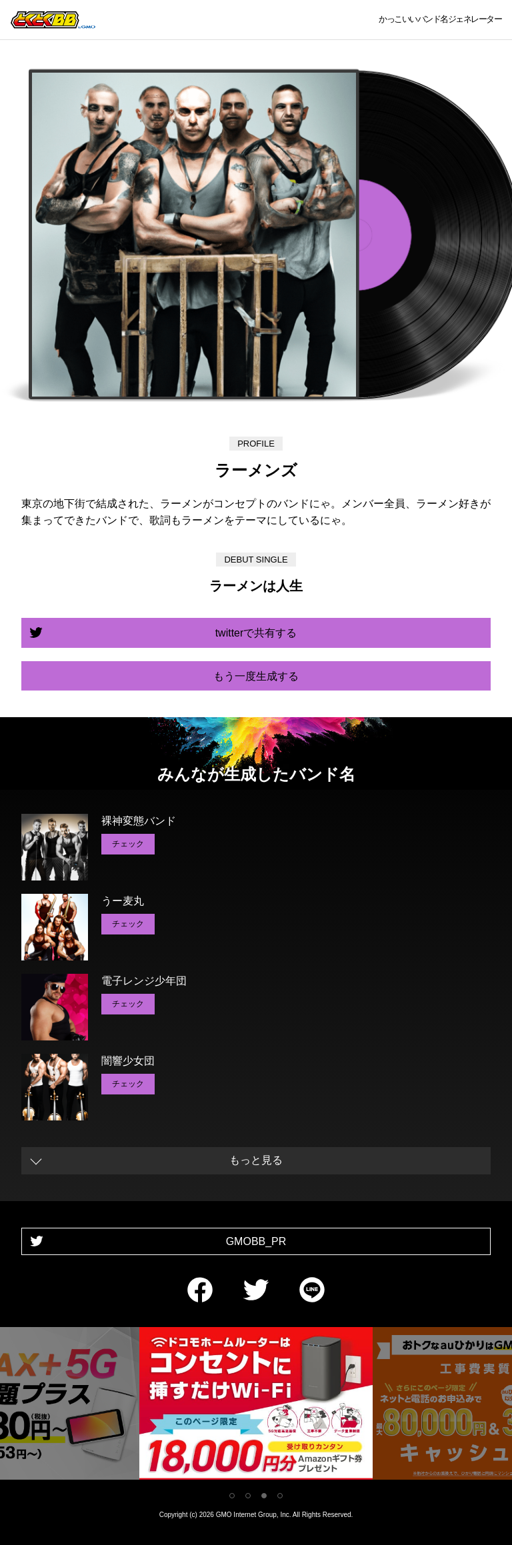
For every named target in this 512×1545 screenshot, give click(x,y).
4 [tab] (280, 1496)
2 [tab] (248, 1496)
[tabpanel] (256, 1406)
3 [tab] (264, 1496)
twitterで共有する (256, 633)
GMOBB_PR (256, 1241)
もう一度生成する (256, 676)
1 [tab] (232, 1496)
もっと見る (256, 1160)
